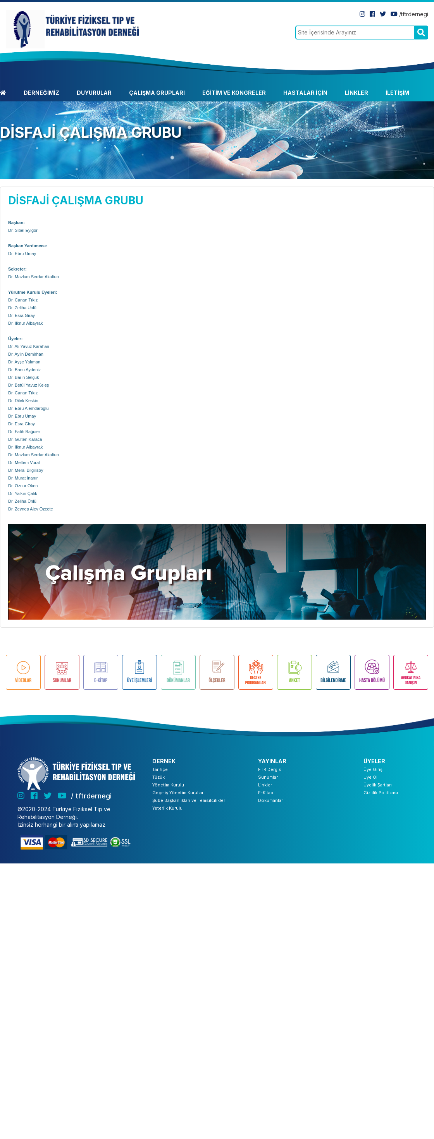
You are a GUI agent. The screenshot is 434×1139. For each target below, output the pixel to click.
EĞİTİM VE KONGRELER (234, 92)
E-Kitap (265, 792)
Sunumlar (268, 777)
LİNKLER (356, 92)
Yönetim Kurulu (168, 785)
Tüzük (158, 777)
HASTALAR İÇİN (305, 92)
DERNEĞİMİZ (41, 92)
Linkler (265, 785)
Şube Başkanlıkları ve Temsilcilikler (188, 800)
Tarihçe (160, 769)
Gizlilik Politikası (380, 792)
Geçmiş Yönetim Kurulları (178, 792)
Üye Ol (370, 777)
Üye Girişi (373, 769)
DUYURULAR (94, 92)
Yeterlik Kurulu (167, 808)
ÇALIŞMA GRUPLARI (157, 92)
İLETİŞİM (397, 92)
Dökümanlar (270, 800)
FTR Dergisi (270, 769)
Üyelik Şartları (377, 785)
